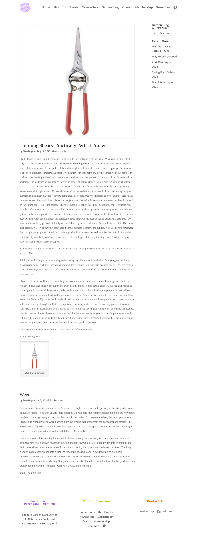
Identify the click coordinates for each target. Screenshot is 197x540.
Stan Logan (29, 151)
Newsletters (90, 7)
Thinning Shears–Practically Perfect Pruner (63, 145)
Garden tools (59, 151)
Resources (163, 7)
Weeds (26, 394)
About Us (59, 7)
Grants (127, 7)
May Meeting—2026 (164, 56)
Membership (144, 7)
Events (73, 7)
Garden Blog (110, 7)
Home (46, 7)
